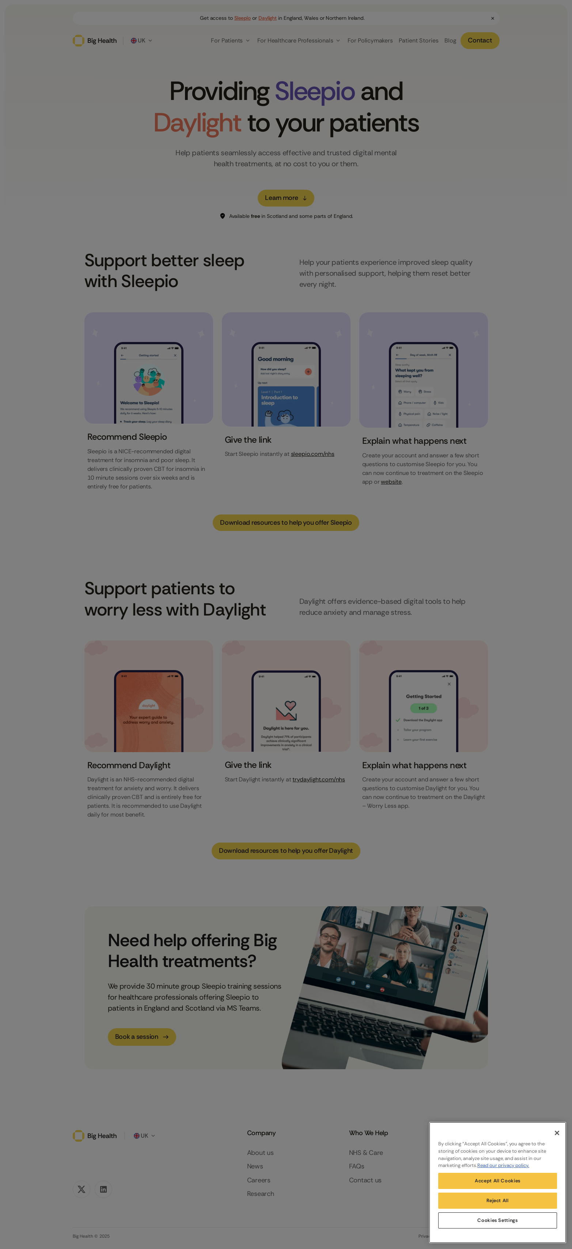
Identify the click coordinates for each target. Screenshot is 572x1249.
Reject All (497, 1200)
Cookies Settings (497, 1220)
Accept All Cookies (497, 1181)
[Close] (557, 1133)
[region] (497, 1182)
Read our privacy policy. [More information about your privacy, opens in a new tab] (503, 1165)
